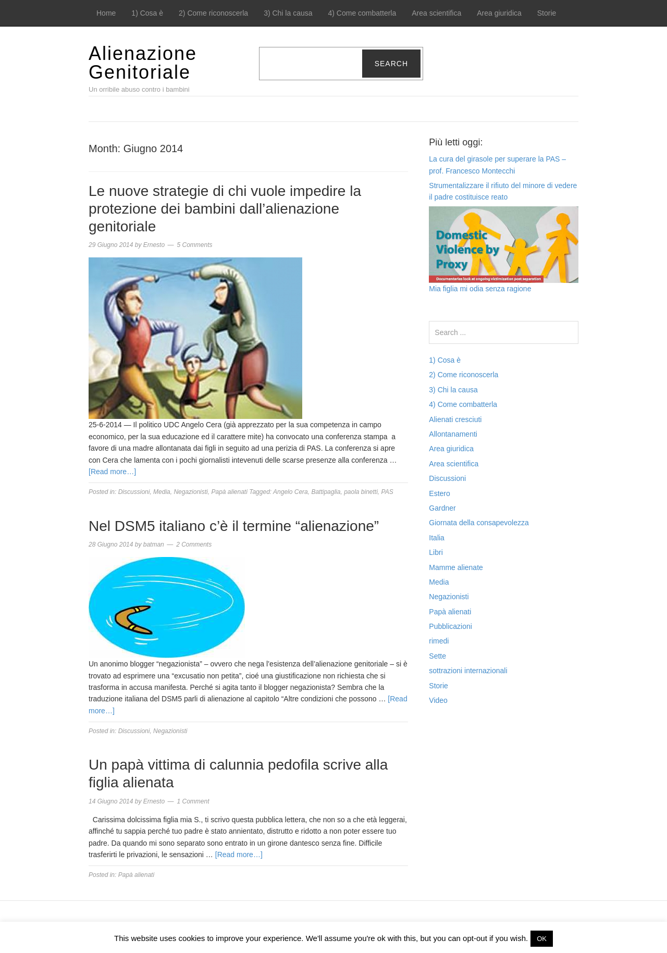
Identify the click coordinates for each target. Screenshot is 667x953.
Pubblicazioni (450, 626)
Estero (439, 493)
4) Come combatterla (362, 13)
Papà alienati (229, 492)
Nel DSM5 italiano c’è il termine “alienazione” (234, 526)
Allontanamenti (453, 434)
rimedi (439, 641)
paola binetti (361, 492)
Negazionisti (190, 492)
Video (438, 700)
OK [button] (542, 939)
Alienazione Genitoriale (143, 63)
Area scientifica (436, 13)
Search (391, 63)
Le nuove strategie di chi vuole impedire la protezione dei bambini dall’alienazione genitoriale (225, 208)
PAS (387, 492)
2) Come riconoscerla (213, 13)
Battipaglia (325, 492)
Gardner (442, 508)
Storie (547, 13)
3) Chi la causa (288, 13)
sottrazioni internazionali (468, 670)
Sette (437, 656)
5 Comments (194, 245)
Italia (436, 538)
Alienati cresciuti (455, 419)
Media (161, 492)
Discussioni (134, 492)
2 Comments (194, 544)
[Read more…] (112, 471)
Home (106, 13)
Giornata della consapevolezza (478, 522)
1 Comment (193, 801)
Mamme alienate (456, 567)
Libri (435, 552)
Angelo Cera (290, 492)
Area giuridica (499, 13)
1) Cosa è (147, 13)
